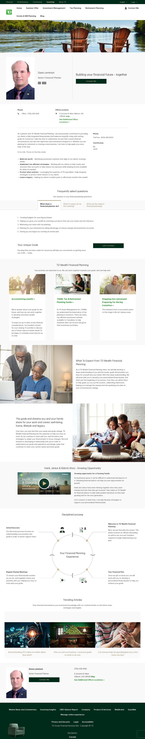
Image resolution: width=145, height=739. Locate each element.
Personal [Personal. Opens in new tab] (9, 2)
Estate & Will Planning (26, 16)
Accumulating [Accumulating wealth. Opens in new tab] (23, 299)
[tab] (49, 205)
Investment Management (54, 8)
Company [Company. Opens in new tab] (86, 710)
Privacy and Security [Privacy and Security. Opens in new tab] (61, 722)
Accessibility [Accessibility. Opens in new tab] (87, 722)
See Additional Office (68, 121)
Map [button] (93, 677)
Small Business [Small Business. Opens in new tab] (22, 2)
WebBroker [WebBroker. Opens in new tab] (119, 710)
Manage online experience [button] (72, 715)
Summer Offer (32, 8)
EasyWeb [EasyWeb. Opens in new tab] (132, 710)
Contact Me (131, 8)
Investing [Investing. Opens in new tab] (50, 2)
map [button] (68, 116)
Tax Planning (75, 8)
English (123, 2)
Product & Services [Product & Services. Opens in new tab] (102, 710)
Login (134, 2)
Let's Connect (108, 246)
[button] (44, 483)
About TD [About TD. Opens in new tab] (62, 2)
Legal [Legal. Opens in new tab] (76, 722)
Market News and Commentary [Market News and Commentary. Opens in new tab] (23, 710)
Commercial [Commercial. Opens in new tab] (37, 2)
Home (19, 8)
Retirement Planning (94, 8)
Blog (42, 16)
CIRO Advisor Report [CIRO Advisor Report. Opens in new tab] (69, 710)
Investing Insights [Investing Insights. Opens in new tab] (48, 710)
